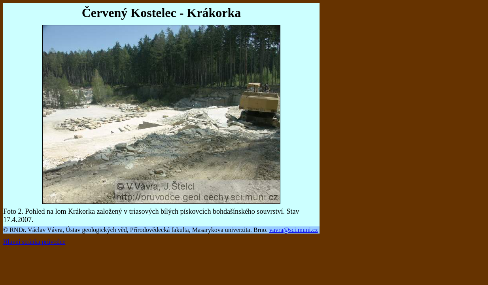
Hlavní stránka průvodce (34, 241)
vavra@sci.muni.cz (293, 229)
